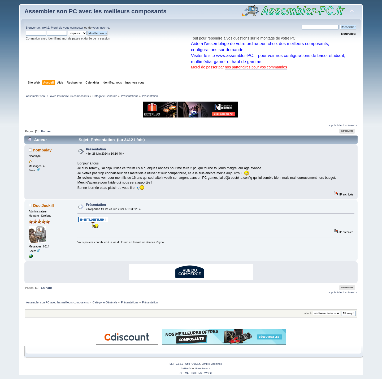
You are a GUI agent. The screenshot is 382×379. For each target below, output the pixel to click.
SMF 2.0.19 (176, 363)
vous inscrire (100, 27)
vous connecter (73, 27)
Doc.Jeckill (43, 205)
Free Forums (202, 368)
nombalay (42, 150)
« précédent (336, 125)
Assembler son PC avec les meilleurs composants (95, 11)
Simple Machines (212, 363)
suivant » (351, 125)
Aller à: (308, 313)
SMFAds (186, 368)
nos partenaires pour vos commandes (256, 67)
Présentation (96, 149)
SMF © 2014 (192, 363)
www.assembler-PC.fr (236, 55)
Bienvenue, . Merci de (44, 27)
